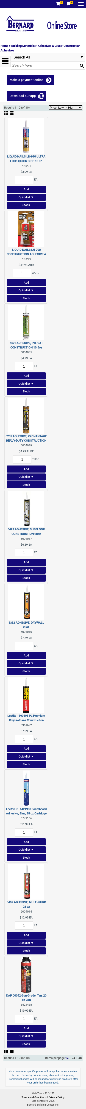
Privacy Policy (56, 1097)
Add (26, 189)
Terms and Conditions (34, 1097)
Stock (26, 205)
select (82, 57)
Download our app (23, 96)
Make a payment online (27, 80)
